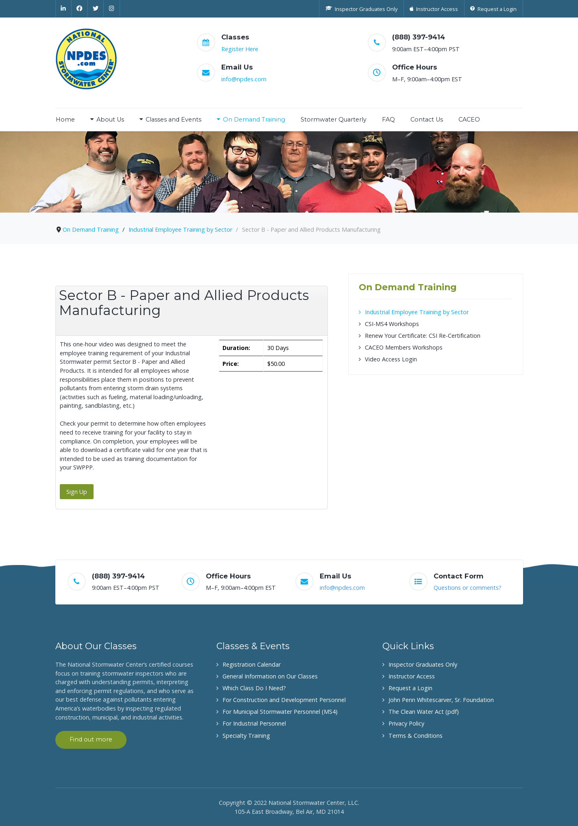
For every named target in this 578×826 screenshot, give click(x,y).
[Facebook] (80, 8)
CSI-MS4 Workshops (392, 324)
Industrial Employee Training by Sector (417, 312)
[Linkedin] (63, 8)
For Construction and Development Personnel (284, 700)
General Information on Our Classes (270, 676)
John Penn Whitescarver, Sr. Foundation (441, 700)
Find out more (91, 739)
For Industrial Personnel (254, 723)
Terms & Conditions (415, 735)
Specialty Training (246, 735)
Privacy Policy (406, 723)
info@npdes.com (243, 79)
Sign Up (76, 492)
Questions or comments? (468, 587)
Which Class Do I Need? (254, 688)
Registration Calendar (251, 664)
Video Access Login (391, 359)
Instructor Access (411, 676)
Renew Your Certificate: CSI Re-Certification (422, 335)
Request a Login (410, 688)
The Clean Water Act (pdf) (423, 711)
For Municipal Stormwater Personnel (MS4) (280, 711)
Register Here (239, 49)
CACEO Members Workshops (404, 347)
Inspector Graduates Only (422, 664)
